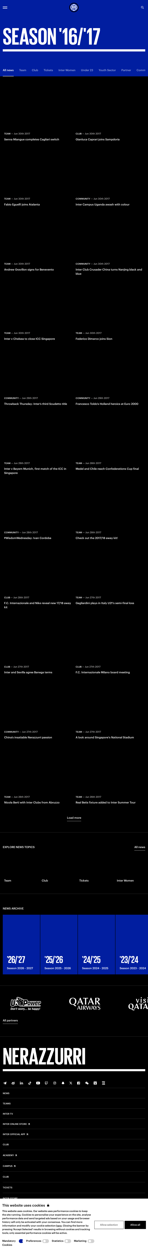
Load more (74, 817)
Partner (126, 70)
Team (22, 70)
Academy (8, 1155)
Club (35, 70)
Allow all (135, 1224)
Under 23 (87, 70)
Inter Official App (14, 1134)
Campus (7, 1166)
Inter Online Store (15, 1124)
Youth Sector (107, 70)
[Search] (142, 7)
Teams (7, 1103)
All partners (10, 1020)
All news (8, 70)
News (6, 1093)
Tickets (48, 70)
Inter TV (8, 1114)
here (59, 1225)
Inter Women (67, 70)
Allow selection (109, 1224)
